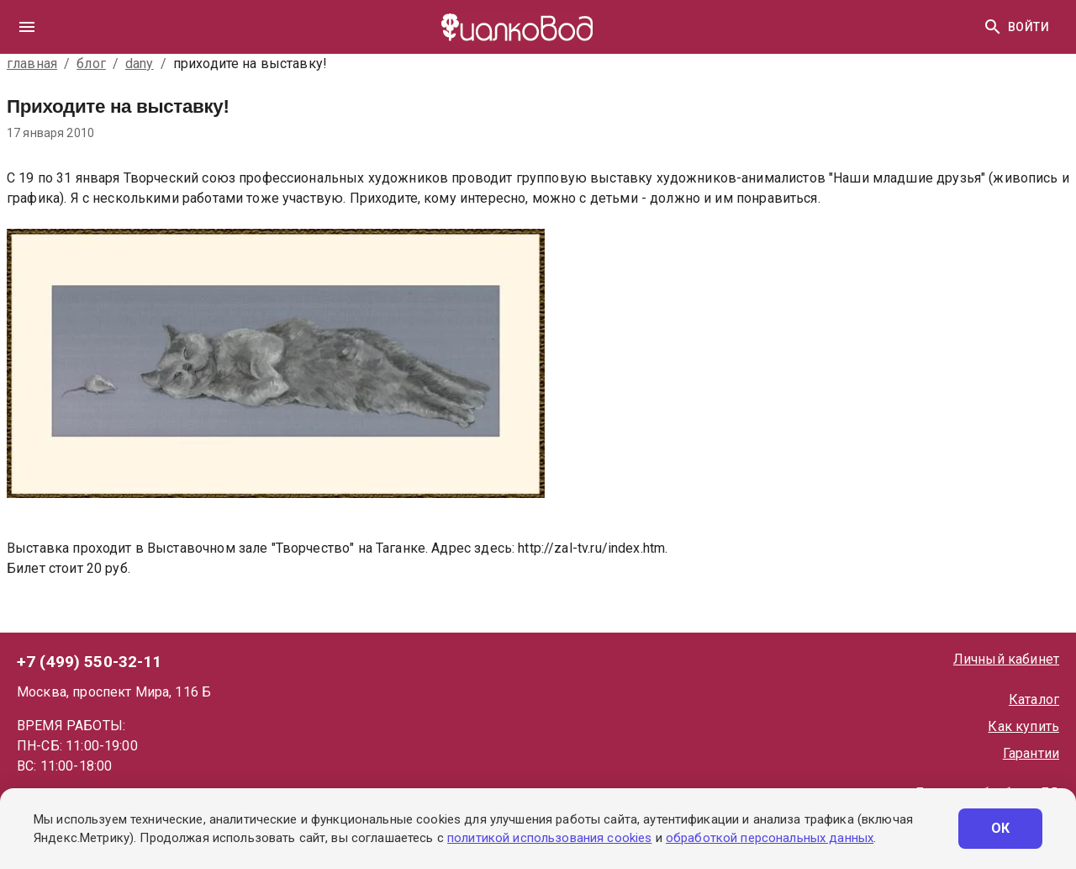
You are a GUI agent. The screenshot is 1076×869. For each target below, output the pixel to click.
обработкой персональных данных (769, 837)
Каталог (1034, 699)
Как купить (1023, 726)
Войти (1028, 27)
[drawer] (27, 27)
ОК (1000, 828)
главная (32, 64)
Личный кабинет (1006, 659)
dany (139, 64)
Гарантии (1031, 753)
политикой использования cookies (549, 837)
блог (91, 64)
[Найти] (993, 27)
